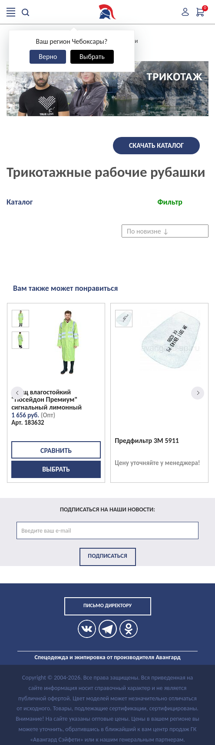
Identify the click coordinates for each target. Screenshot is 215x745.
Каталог (20, 202)
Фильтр (169, 202)
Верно (48, 56)
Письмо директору (107, 605)
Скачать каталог (156, 145)
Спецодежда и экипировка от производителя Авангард (107, 657)
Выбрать (92, 56)
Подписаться (107, 556)
